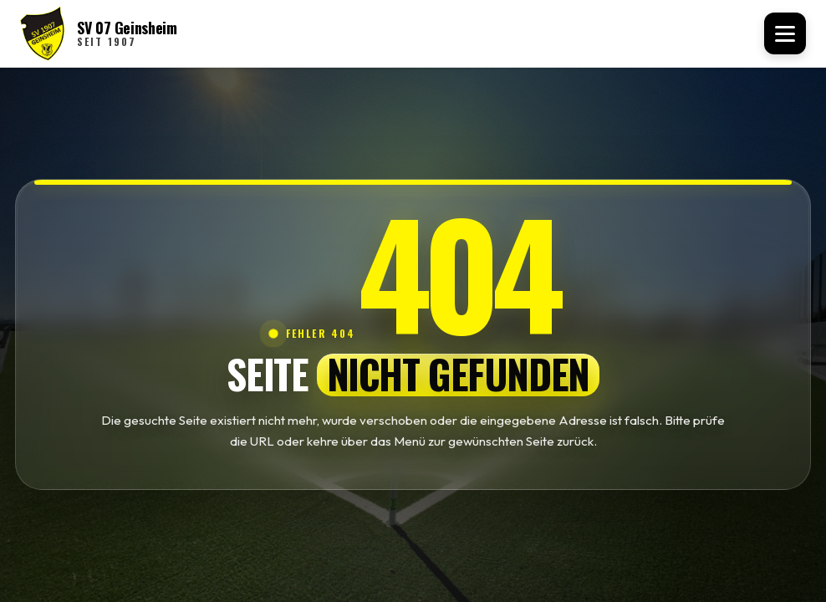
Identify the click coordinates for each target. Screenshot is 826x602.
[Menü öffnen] (785, 33)
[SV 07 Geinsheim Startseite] (98, 33)
